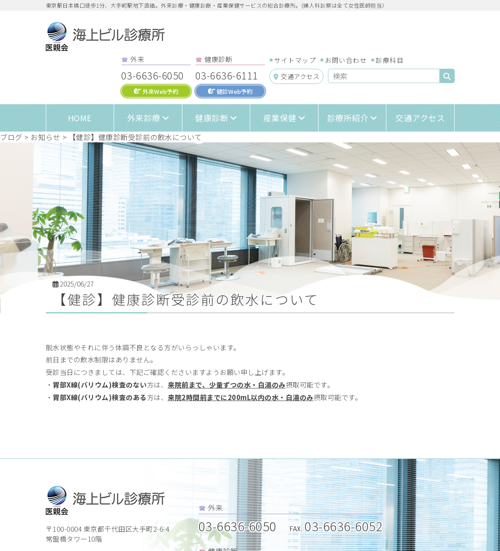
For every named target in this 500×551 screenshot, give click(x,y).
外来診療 (143, 117)
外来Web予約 (156, 91)
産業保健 (279, 117)
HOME (80, 117)
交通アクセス (297, 76)
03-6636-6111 (226, 75)
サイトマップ (295, 60)
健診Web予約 (230, 91)
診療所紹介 (348, 117)
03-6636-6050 (152, 75)
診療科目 (389, 60)
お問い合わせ (346, 60)
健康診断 (211, 117)
